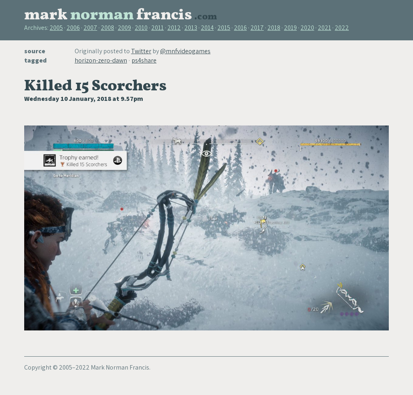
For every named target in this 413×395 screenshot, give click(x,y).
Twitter (141, 51)
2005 (56, 27)
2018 (273, 27)
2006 (73, 27)
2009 (124, 27)
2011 (157, 27)
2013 (190, 27)
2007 (90, 27)
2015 (223, 27)
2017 (257, 27)
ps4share (143, 60)
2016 (240, 27)
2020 (307, 27)
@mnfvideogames (185, 51)
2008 (107, 27)
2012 (174, 27)
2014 (207, 27)
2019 (290, 27)
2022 (342, 27)
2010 (141, 27)
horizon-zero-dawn (101, 60)
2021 (324, 27)
